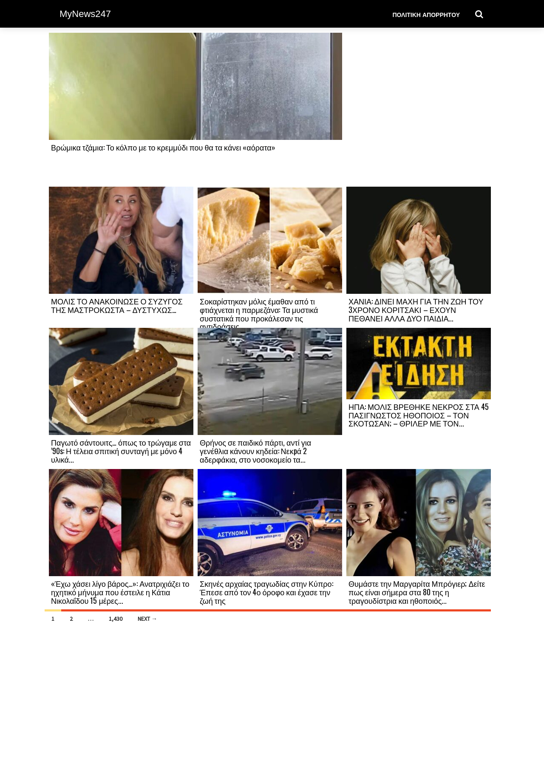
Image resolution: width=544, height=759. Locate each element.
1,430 (115, 619)
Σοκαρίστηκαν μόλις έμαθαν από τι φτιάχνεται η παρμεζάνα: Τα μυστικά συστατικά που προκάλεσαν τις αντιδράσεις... (259, 314)
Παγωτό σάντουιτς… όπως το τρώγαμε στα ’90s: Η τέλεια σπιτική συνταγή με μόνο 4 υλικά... (121, 451)
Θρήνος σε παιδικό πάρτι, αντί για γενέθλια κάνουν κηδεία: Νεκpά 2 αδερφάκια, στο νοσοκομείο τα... (255, 451)
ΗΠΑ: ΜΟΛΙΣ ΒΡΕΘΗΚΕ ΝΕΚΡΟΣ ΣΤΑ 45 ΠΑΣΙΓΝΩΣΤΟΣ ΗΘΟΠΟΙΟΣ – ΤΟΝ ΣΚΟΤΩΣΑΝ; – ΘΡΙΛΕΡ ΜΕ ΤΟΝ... (418, 415)
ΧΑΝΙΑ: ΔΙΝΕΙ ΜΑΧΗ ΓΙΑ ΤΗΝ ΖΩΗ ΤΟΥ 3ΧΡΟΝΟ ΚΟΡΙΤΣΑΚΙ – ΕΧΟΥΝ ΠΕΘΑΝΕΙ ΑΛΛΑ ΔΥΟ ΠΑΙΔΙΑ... (416, 310)
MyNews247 (85, 14)
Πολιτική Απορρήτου (426, 14)
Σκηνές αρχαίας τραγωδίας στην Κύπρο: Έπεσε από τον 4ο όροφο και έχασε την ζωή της (266, 592)
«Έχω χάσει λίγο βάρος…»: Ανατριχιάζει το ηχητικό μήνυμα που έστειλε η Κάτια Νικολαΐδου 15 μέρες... (120, 592)
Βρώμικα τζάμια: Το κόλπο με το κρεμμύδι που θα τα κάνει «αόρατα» (163, 147)
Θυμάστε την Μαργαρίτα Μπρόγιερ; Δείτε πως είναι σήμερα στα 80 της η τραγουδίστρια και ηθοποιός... (416, 592)
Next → (147, 619)
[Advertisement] (418, 109)
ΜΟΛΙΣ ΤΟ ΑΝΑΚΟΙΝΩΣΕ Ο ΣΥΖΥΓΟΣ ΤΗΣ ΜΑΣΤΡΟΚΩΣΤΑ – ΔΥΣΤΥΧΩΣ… (117, 305)
